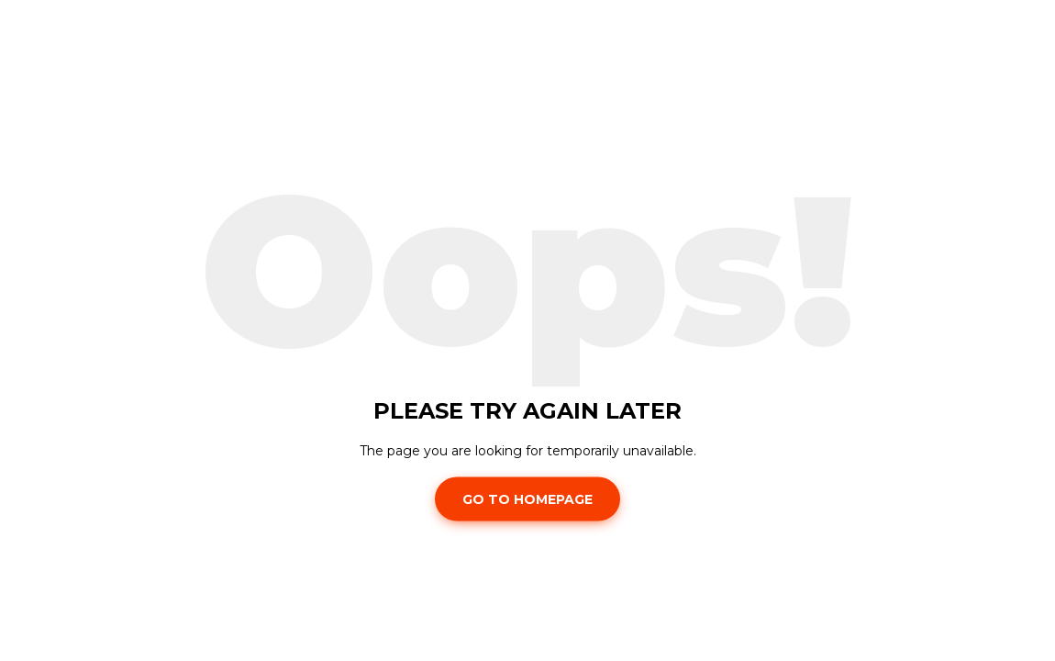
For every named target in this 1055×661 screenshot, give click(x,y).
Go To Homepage (527, 498)
